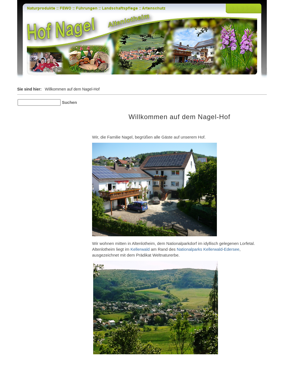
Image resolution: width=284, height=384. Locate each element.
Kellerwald (139, 249)
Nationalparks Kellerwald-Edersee (208, 249)
